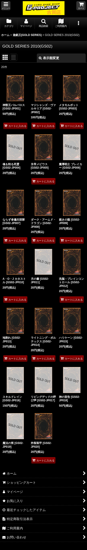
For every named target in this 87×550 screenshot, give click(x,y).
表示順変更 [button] (49, 58)
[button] (5, 5)
